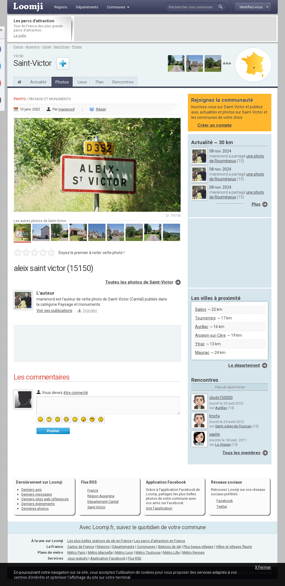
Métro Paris (76, 552)
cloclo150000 (221, 397)
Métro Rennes (193, 552)
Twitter (222, 506)
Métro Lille (171, 552)
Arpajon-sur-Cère (210, 335)
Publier (53, 431)
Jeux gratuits (77, 558)
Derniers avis (31, 489)
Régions (103, 547)
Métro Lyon (124, 552)
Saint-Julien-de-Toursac (233, 426)
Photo (20, 99)
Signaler (90, 310)
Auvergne (33, 47)
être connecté (75, 392)
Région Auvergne (100, 496)
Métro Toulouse (148, 552)
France (18, 47)
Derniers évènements (38, 504)
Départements (123, 547)
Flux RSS (89, 482)
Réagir (101, 109)
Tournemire (205, 318)
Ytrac (200, 344)
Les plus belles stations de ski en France (99, 541)
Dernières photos (35, 508)
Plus (256, 204)
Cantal (46, 47)
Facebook (225, 501)
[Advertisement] (175, 28)
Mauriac (202, 352)
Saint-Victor (62, 47)
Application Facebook (107, 558)
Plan (100, 82)
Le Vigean (223, 444)
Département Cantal (103, 501)
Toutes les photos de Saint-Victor (139, 282)
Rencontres (123, 82)
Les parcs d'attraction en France (159, 541)
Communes (146, 547)
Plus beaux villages (198, 547)
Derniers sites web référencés (45, 499)
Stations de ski (169, 547)
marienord (66, 109)
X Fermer (263, 567)
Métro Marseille (100, 552)
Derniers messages (36, 494)
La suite (20, 35)
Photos (77, 47)
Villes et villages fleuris (234, 547)
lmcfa (214, 416)
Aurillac (201, 326)
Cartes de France (80, 547)
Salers (200, 309)
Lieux (82, 82)
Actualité (38, 82)
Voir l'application (159, 508)
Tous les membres (241, 452)
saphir (214, 434)
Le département (244, 365)
